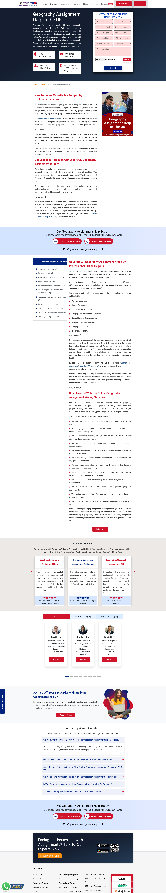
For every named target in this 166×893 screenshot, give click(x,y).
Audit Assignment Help (47, 281)
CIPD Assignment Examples (94, 875)
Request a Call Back (49, 855)
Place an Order (65, 715)
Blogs (85, 4)
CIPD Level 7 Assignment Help (95, 890)
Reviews (107, 4)
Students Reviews (39, 879)
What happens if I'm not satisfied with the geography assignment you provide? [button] (80, 777)
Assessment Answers (40, 883)
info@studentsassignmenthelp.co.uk (83, 249)
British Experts (38, 875)
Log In (140, 4)
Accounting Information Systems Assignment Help (51, 291)
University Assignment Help (68, 879)
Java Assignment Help (47, 273)
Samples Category (82, 616)
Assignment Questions (41, 887)
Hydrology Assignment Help (49, 317)
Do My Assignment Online (68, 887)
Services (53, 4)
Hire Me (56, 659)
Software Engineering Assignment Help (53, 304)
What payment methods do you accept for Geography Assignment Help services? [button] (81, 740)
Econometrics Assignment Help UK (52, 286)
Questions (65, 4)
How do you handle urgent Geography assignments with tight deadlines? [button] (77, 760)
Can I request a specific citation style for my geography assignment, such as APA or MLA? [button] (83, 768)
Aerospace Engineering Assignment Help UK (54, 298)
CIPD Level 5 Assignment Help (95, 886)
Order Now (123, 4)
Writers (56, 616)
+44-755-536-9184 (66, 241)
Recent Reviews (2, 701)
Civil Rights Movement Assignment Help (54, 312)
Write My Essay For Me (67, 883)
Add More (127, 60)
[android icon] (103, 851)
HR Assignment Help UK (47, 269)
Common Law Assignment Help (50, 308)
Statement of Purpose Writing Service (53, 277)
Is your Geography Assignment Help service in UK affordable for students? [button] (77, 784)
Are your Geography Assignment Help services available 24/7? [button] (72, 791)
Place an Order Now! (98, 241)
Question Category (109, 616)
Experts (95, 4)
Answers (76, 4)
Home (44, 4)
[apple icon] (103, 845)
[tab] (83, 740)
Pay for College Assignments (69, 875)
